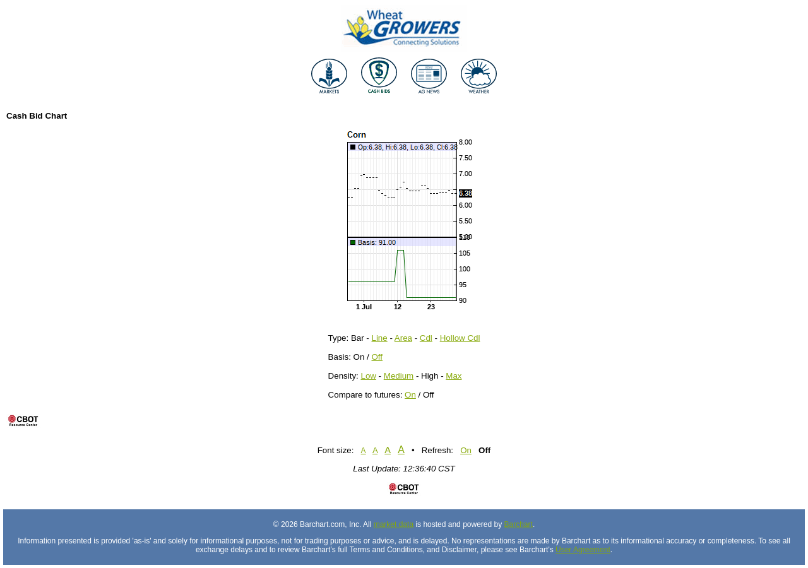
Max (453, 376)
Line (380, 338)
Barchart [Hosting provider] (518, 524)
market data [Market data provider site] (393, 524)
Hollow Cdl (460, 338)
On (410, 394)
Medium (398, 376)
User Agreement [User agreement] (583, 549)
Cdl (426, 338)
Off (377, 357)
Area (403, 338)
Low (368, 376)
